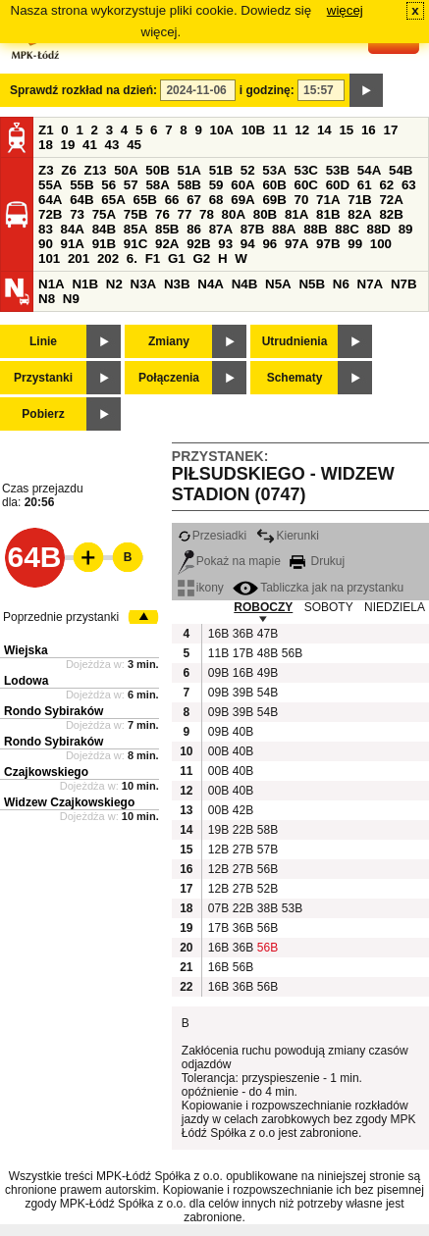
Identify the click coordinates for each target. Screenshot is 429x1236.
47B (267, 634)
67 (194, 199)
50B (157, 170)
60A (242, 185)
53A (274, 170)
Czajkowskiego (46, 772)
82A (359, 214)
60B (274, 185)
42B (242, 810)
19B (218, 830)
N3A (144, 284)
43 (112, 144)
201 (78, 258)
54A (369, 170)
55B (81, 185)
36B (242, 634)
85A (135, 229)
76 (162, 214)
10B (253, 130)
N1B (85, 284)
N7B (404, 284)
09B (218, 673)
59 (216, 185)
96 (269, 243)
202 (108, 258)
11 (280, 130)
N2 (114, 284)
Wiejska (26, 650)
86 (194, 229)
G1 (177, 258)
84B (104, 229)
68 (216, 199)
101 (49, 258)
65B (144, 199)
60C (306, 185)
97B (328, 243)
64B (81, 199)
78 (206, 214)
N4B (245, 284)
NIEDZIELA (394, 607)
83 (45, 229)
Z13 (95, 170)
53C (306, 170)
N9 (71, 298)
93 (225, 243)
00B (218, 751)
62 (386, 185)
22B (242, 830)
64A (50, 199)
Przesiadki (212, 535)
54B (400, 170)
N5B (311, 284)
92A (167, 243)
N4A (210, 284)
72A (390, 199)
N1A (51, 284)
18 (45, 144)
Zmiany (168, 341)
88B (315, 229)
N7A (370, 284)
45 (134, 144)
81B (328, 214)
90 (45, 243)
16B (218, 634)
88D (378, 229)
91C (135, 243)
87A (221, 229)
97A (296, 243)
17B (242, 653)
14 (324, 130)
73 (77, 214)
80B (265, 214)
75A (104, 214)
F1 (153, 258)
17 (390, 130)
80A (233, 214)
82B (390, 214)
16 (368, 130)
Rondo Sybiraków (53, 711)
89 (406, 229)
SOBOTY (328, 607)
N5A (278, 284)
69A (242, 199)
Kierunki (287, 535)
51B (221, 170)
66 (172, 199)
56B (291, 653)
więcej (345, 10)
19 (68, 144)
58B (189, 185)
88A (283, 229)
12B (218, 849)
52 (248, 170)
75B (135, 214)
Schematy (295, 378)
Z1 (46, 130)
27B (242, 849)
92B (198, 243)
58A (157, 185)
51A (189, 170)
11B (218, 653)
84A (72, 229)
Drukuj (317, 561)
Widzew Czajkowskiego (69, 802)
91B (104, 243)
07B (218, 908)
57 (131, 185)
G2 (201, 258)
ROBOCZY (263, 607)
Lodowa (26, 681)
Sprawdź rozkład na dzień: (83, 90)
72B (50, 214)
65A (113, 199)
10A (222, 130)
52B (267, 889)
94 (248, 243)
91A (72, 243)
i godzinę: (267, 90)
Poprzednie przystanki (61, 617)
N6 (341, 284)
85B (167, 229)
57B (267, 849)
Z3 (46, 170)
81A (296, 214)
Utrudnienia (295, 341)
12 (302, 130)
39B (242, 692)
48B (267, 653)
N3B (177, 284)
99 (355, 243)
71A (328, 199)
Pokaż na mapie (229, 561)
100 (381, 243)
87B (252, 229)
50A (125, 170)
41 (89, 144)
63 (409, 185)
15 (346, 130)
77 (185, 214)
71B (359, 199)
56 (108, 185)
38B (267, 908)
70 (302, 199)
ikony (201, 587)
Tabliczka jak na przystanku (318, 587)
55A (50, 185)
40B (242, 732)
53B (337, 170)
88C (346, 229)
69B (274, 199)
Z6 (69, 170)
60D (337, 185)
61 (364, 185)
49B (267, 673)
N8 (46, 298)
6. (132, 258)
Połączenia (168, 378)
